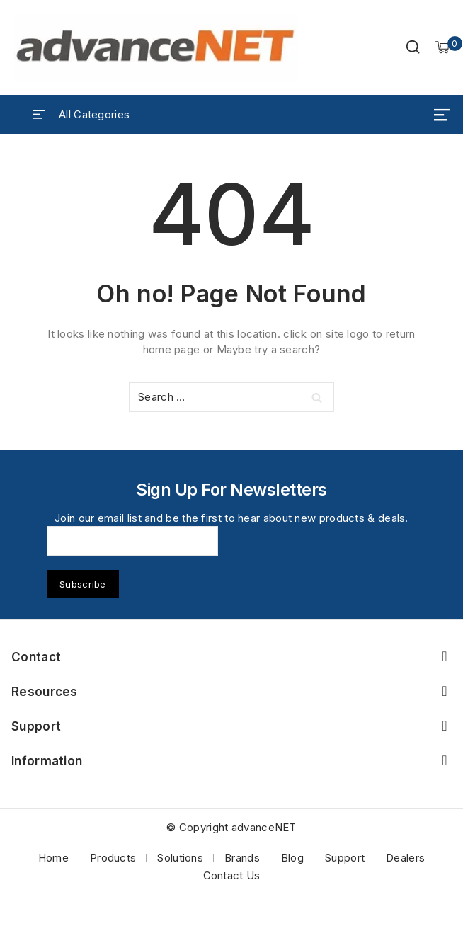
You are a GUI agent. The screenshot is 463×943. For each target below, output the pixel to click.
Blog (292, 857)
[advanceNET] (155, 47)
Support (345, 857)
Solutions (180, 857)
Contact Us (232, 875)
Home (53, 857)
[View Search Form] (413, 47)
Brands (242, 857)
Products (113, 857)
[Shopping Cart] (442, 47)
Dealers (405, 857)
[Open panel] (81, 115)
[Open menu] (442, 115)
